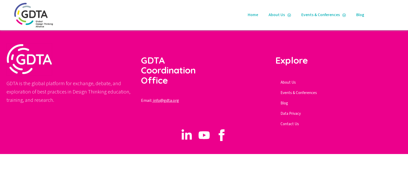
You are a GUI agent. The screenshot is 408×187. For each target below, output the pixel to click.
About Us (277, 15)
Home (253, 15)
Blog (360, 15)
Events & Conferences (320, 15)
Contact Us (289, 124)
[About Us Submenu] (290, 15)
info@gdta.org (165, 100)
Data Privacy (290, 113)
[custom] (187, 135)
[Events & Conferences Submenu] (345, 15)
